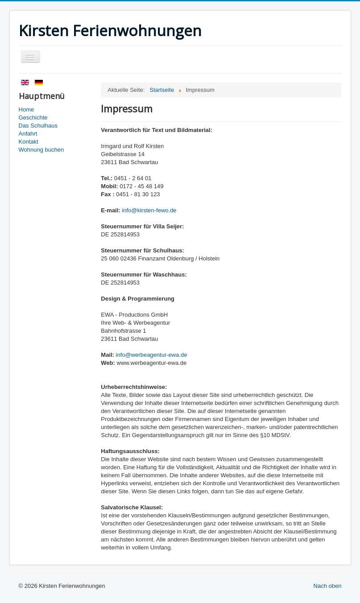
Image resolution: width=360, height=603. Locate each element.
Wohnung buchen (41, 149)
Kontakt (28, 141)
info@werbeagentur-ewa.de (151, 354)
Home (26, 109)
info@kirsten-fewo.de (149, 210)
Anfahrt (28, 133)
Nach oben (328, 585)
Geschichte (33, 117)
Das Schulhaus (38, 125)
